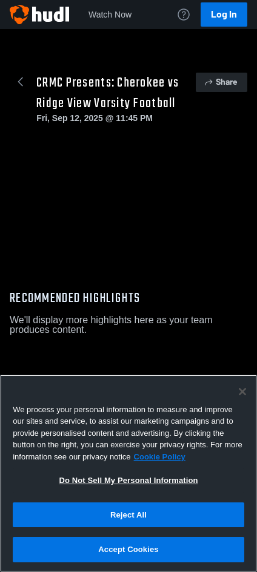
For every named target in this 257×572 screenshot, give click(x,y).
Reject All (128, 514)
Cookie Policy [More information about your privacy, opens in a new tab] (159, 456)
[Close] (242, 391)
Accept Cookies (128, 549)
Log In (224, 14)
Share (220, 82)
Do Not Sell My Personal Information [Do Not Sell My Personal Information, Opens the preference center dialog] (128, 480)
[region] (128, 473)
